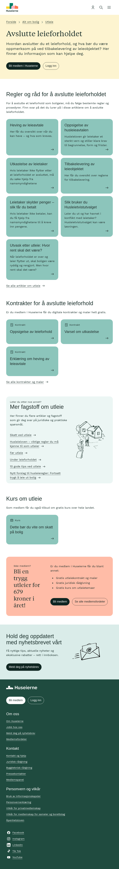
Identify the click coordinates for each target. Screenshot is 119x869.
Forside (11, 21)
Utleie (49, 21)
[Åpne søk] (101, 7)
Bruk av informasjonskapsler (23, 796)
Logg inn (51, 65)
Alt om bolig (30, 21)
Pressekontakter (16, 773)
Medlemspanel (15, 779)
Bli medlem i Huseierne (23, 65)
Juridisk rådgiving (16, 761)
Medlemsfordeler (16, 739)
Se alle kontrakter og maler (25, 381)
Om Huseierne (14, 721)
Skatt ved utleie (20, 435)
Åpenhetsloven (15, 820)
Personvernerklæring (18, 802)
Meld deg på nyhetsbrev (24, 666)
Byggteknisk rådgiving (19, 767)
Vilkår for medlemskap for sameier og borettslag (35, 814)
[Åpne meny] (109, 7)
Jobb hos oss (14, 727)
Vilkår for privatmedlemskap (23, 808)
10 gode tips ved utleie (25, 466)
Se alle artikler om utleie (23, 285)
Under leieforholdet (23, 459)
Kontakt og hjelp (16, 755)
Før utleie (16, 452)
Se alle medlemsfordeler (90, 601)
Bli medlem (60, 601)
